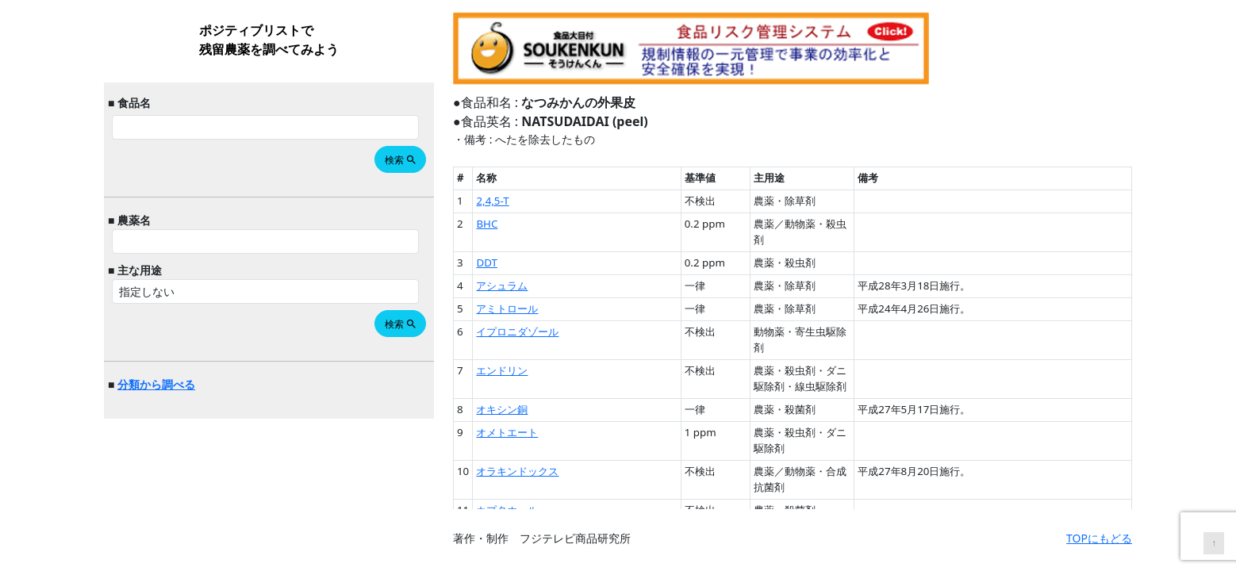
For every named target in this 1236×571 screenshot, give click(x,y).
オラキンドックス (517, 471)
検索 (401, 160)
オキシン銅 (502, 409)
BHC (486, 224)
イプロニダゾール (517, 331)
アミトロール (507, 308)
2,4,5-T (492, 201)
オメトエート (507, 432)
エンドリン (502, 370)
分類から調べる (156, 384)
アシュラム (502, 285)
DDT (486, 262)
